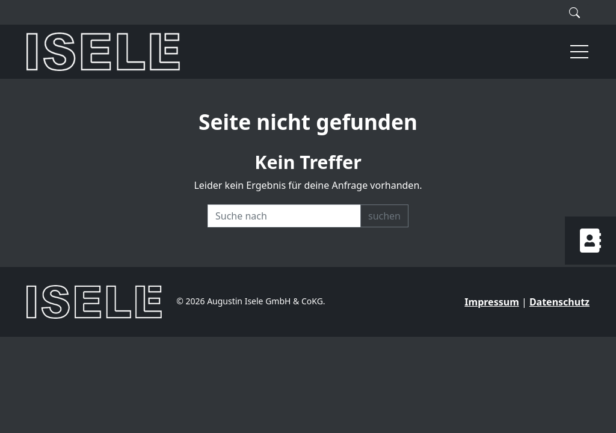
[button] (574, 51)
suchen (384, 216)
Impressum (491, 302)
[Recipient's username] (284, 215)
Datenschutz (559, 302)
